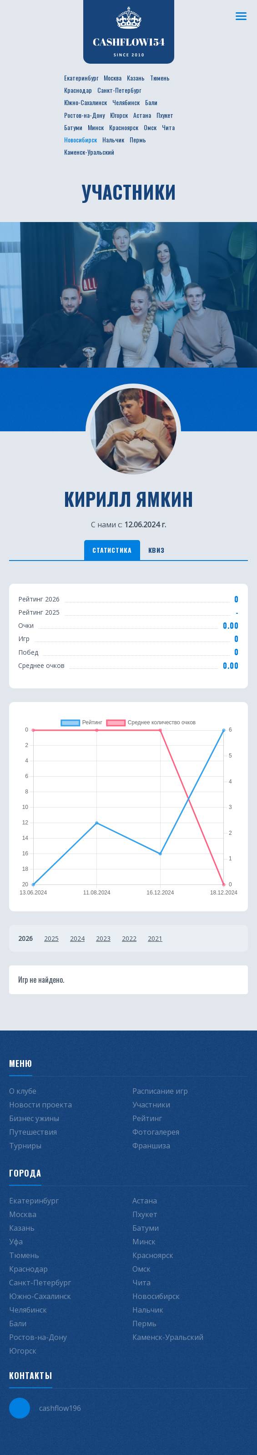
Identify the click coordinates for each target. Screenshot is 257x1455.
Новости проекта (40, 1105)
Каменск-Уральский (89, 152)
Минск (96, 127)
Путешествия (33, 1132)
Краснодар (78, 90)
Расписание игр (160, 1091)
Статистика (111, 550)
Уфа (16, 1242)
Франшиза (151, 1146)
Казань (136, 77)
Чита (168, 127)
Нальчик (113, 139)
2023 (103, 938)
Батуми (73, 127)
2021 (155, 938)
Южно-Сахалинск (85, 102)
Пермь (138, 139)
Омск (150, 127)
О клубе (22, 1091)
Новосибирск (80, 139)
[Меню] (241, 16)
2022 (129, 938)
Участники (151, 1105)
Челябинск (126, 102)
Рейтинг (147, 1118)
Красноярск (123, 127)
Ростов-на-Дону (84, 115)
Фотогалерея (155, 1132)
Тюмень (160, 77)
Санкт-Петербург (119, 90)
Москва (112, 77)
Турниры (25, 1146)
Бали (151, 102)
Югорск (119, 115)
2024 (77, 938)
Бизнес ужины (34, 1118)
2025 (51, 938)
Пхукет (164, 115)
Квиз (156, 550)
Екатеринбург (81, 77)
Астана (142, 115)
